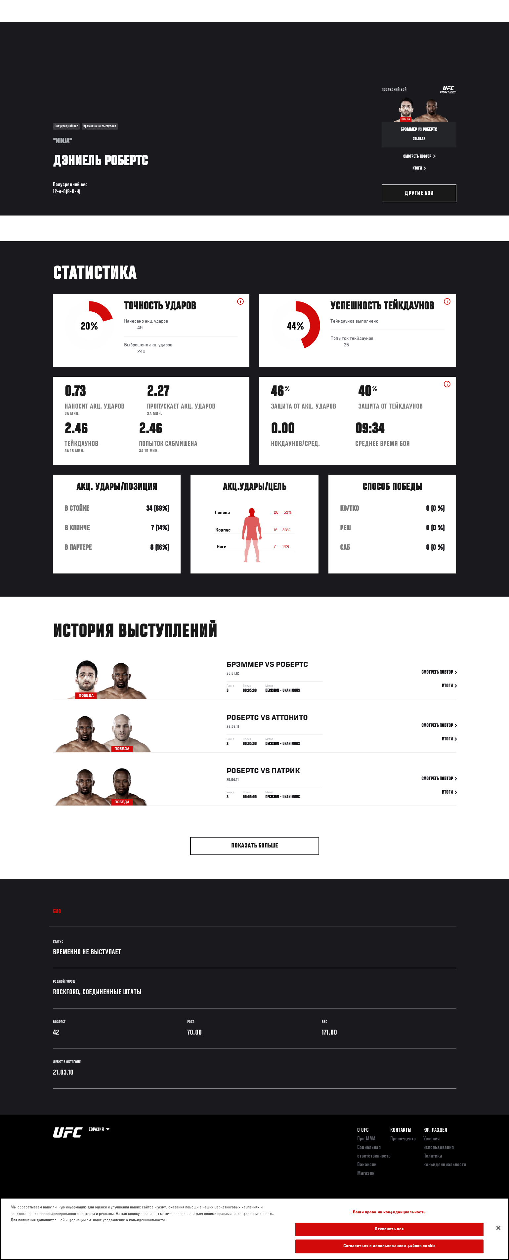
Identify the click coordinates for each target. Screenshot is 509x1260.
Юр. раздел (435, 1130)
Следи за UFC (409, 25)
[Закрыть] (498, 1228)
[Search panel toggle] (459, 25)
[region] (254, 1229)
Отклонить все (389, 1229)
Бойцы (104, 25)
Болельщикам (371, 25)
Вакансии (366, 1165)
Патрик (286, 772)
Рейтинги (76, 25)
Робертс (292, 666)
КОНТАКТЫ (400, 1130)
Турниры (47, 25)
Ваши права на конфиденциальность (389, 1212)
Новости (132, 25)
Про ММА (366, 1139)
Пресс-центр (403, 1139)
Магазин (442, 25)
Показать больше (254, 846)
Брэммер (245, 666)
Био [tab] (57, 912)
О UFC (362, 1130)
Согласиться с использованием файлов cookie (389, 1246)
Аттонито (290, 719)
